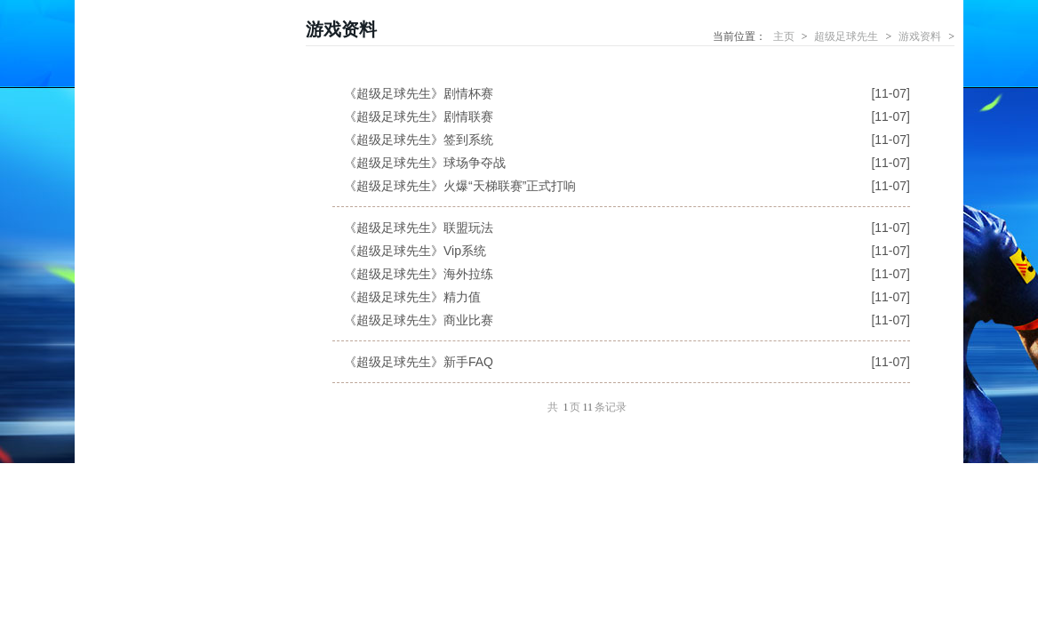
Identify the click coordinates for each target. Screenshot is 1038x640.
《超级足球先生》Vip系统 (415, 251)
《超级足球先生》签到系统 (418, 139)
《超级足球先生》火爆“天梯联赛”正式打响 (460, 186)
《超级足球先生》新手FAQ (418, 362)
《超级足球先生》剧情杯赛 (418, 93)
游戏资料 (919, 36)
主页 (783, 36)
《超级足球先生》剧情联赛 (418, 116)
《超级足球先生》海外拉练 (418, 274)
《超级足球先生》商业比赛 (418, 320)
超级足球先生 (846, 36)
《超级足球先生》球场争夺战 (425, 163)
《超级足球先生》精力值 (412, 297)
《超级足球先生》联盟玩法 (418, 227)
